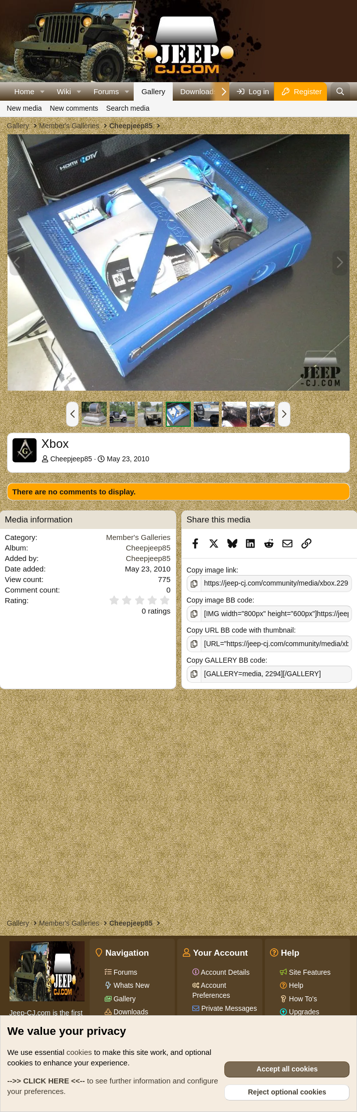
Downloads (198, 91)
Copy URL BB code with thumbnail (240, 630)
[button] (42, 91)
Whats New (130, 985)
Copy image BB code (220, 600)
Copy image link (212, 570)
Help (295, 985)
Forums (106, 91)
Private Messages (228, 1008)
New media (24, 108)
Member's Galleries (138, 537)
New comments (74, 108)
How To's (302, 999)
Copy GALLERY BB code (226, 660)
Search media (127, 108)
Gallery (153, 91)
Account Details (224, 972)
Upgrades (303, 1012)
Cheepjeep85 (71, 459)
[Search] (340, 91)
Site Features (308, 972)
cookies (79, 1052)
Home (25, 91)
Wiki (64, 91)
